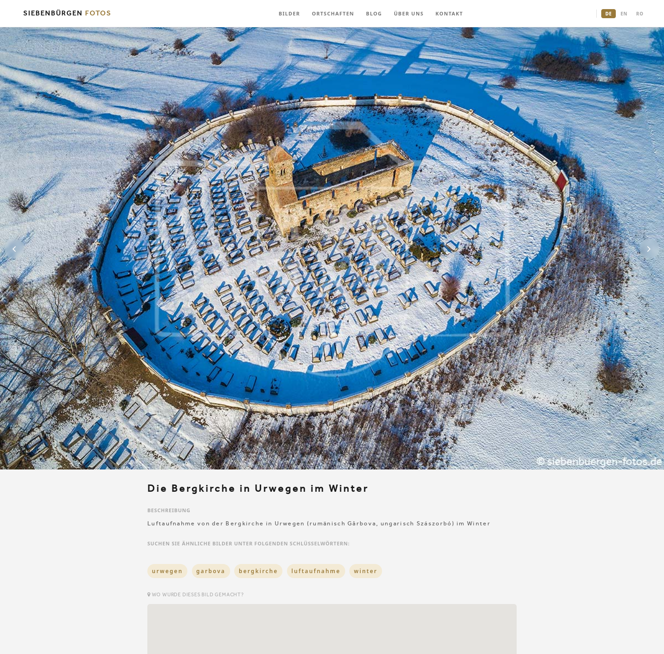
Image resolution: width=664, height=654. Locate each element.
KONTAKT (449, 13)
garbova (211, 571)
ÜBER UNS (409, 13)
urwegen (167, 571)
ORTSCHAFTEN (333, 13)
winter (365, 571)
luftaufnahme (316, 571)
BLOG (374, 13)
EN (623, 13)
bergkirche (258, 571)
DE (608, 13)
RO (640, 13)
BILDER (289, 13)
